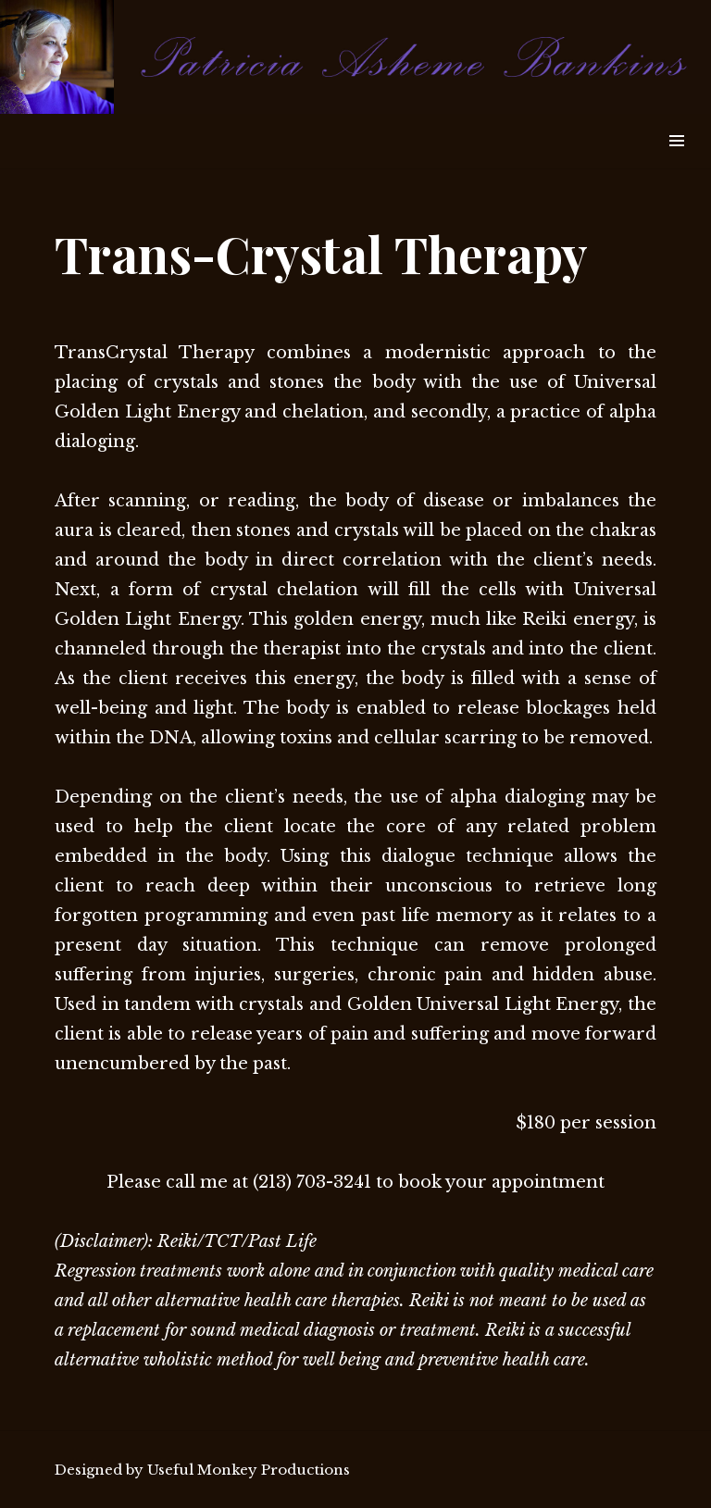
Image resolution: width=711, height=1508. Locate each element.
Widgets (676, 161)
